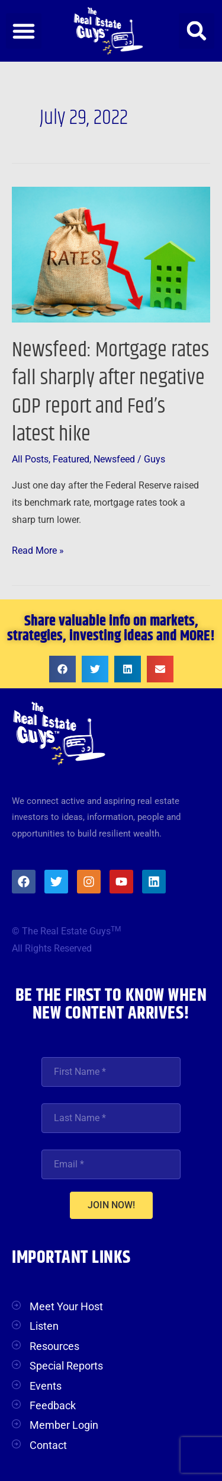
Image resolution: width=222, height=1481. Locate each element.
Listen (44, 1326)
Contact (48, 1445)
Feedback (53, 1405)
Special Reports (66, 1365)
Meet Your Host (66, 1306)
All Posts (30, 459)
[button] (23, 31)
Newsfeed (114, 459)
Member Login (64, 1425)
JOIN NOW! (111, 1205)
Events (46, 1386)
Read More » (38, 549)
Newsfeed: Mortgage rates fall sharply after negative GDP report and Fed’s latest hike (110, 392)
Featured (71, 459)
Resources (54, 1346)
